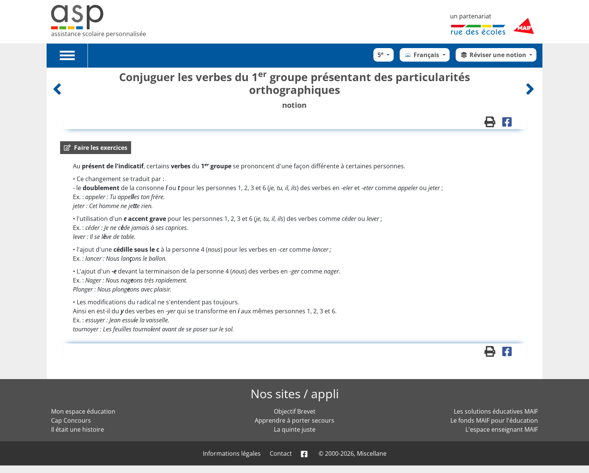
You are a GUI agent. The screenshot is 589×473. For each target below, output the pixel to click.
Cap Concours (71, 420)
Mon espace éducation (83, 411)
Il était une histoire (77, 429)
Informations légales (232, 453)
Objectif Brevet (295, 411)
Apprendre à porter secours (294, 420)
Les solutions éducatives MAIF (496, 411)
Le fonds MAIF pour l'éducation (494, 420)
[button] (95, 147)
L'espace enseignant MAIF (501, 429)
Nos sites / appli (295, 393)
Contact (281, 453)
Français (422, 55)
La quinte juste (295, 429)
